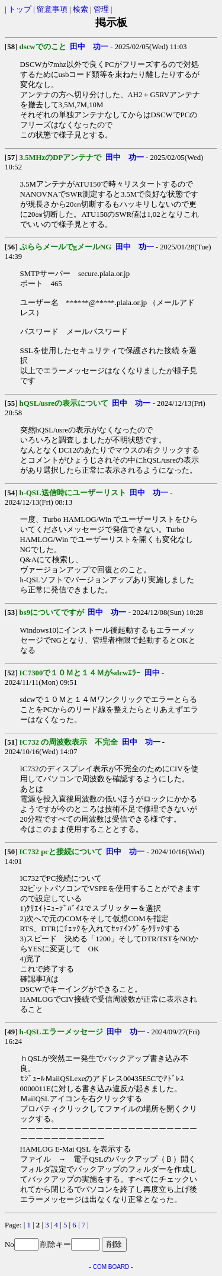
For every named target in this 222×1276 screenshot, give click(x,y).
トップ (19, 9)
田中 (152, 673)
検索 (80, 9)
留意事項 (52, 9)
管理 (101, 9)
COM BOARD (111, 1267)
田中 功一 (89, 47)
